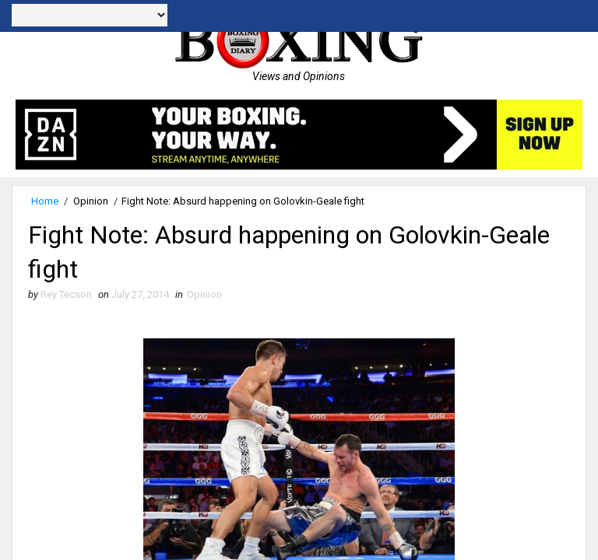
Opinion (90, 201)
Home (44, 201)
